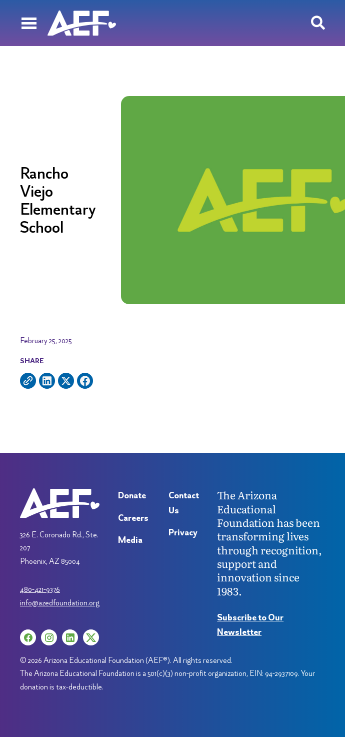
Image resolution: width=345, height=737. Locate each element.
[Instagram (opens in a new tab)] (49, 637)
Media (130, 539)
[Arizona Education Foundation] (82, 23)
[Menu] (29, 23)
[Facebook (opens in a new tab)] (28, 637)
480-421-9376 (40, 589)
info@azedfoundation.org (60, 602)
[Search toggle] (318, 23)
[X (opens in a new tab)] (91, 637)
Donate (132, 495)
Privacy (183, 532)
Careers (133, 517)
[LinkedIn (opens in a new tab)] (70, 637)
